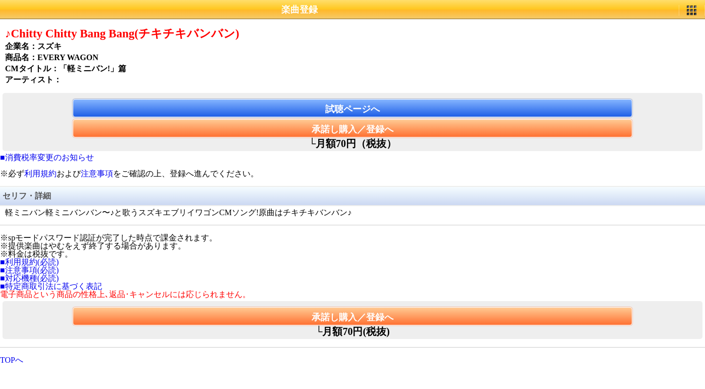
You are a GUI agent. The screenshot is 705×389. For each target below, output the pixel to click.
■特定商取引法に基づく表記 (51, 286)
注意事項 (97, 173)
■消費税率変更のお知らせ (47, 157)
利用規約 (40, 173)
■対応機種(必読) (29, 278)
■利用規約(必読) (29, 262)
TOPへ (11, 360)
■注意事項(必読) (29, 270)
